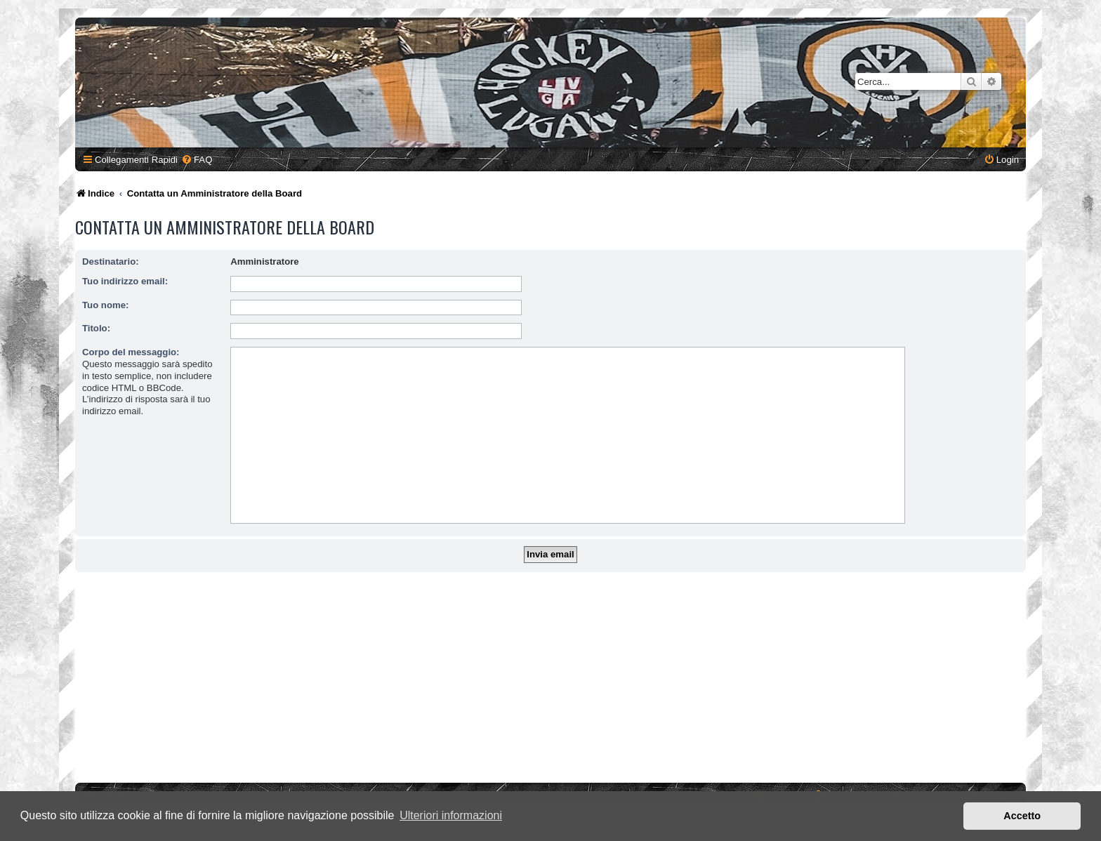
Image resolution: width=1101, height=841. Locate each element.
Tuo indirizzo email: (125, 281)
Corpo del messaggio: (131, 352)
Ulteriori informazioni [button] (451, 815)
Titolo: (96, 328)
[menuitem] (196, 160)
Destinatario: (110, 261)
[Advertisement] (550, 677)
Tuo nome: (105, 305)
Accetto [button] (1022, 815)
